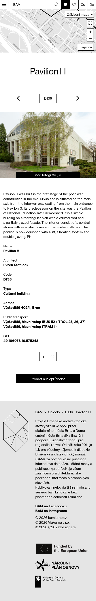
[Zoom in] (90, 32)
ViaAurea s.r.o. (59, 522)
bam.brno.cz (57, 517)
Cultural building (16, 293)
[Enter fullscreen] (90, 23)
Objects (54, 412)
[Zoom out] (90, 38)
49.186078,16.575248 (20, 341)
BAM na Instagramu (51, 511)
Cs (83, 4)
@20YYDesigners (62, 527)
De (92, 4)
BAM (17, 4)
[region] (48, 31)
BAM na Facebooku (51, 506)
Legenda (86, 47)
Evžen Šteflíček (15, 265)
